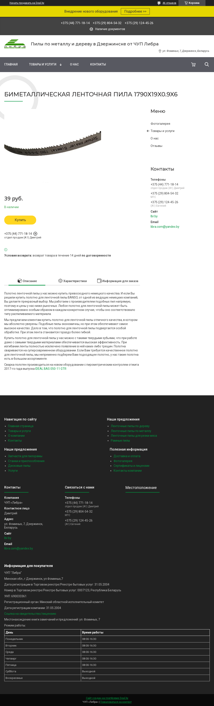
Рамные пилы (120, 440)
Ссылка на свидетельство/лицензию (30, 613)
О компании (16, 435)
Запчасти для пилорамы (25, 456)
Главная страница (20, 426)
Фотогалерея (160, 124)
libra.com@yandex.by (165, 226)
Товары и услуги (42, 64)
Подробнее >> (135, 11)
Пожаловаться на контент (116, 701)
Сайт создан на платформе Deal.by (107, 698)
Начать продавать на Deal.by (27, 2)
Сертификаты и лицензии (131, 465)
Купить (20, 220)
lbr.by (154, 216)
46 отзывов (169, 2)
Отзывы (156, 146)
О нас (74, 64)
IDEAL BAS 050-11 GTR (50, 368)
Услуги (13, 470)
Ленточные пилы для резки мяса (134, 435)
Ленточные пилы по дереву (130, 426)
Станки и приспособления (26, 461)
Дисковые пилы (19, 465)
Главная (11, 64)
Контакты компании (128, 470)
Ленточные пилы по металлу (131, 431)
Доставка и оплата (127, 456)
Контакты (98, 64)
